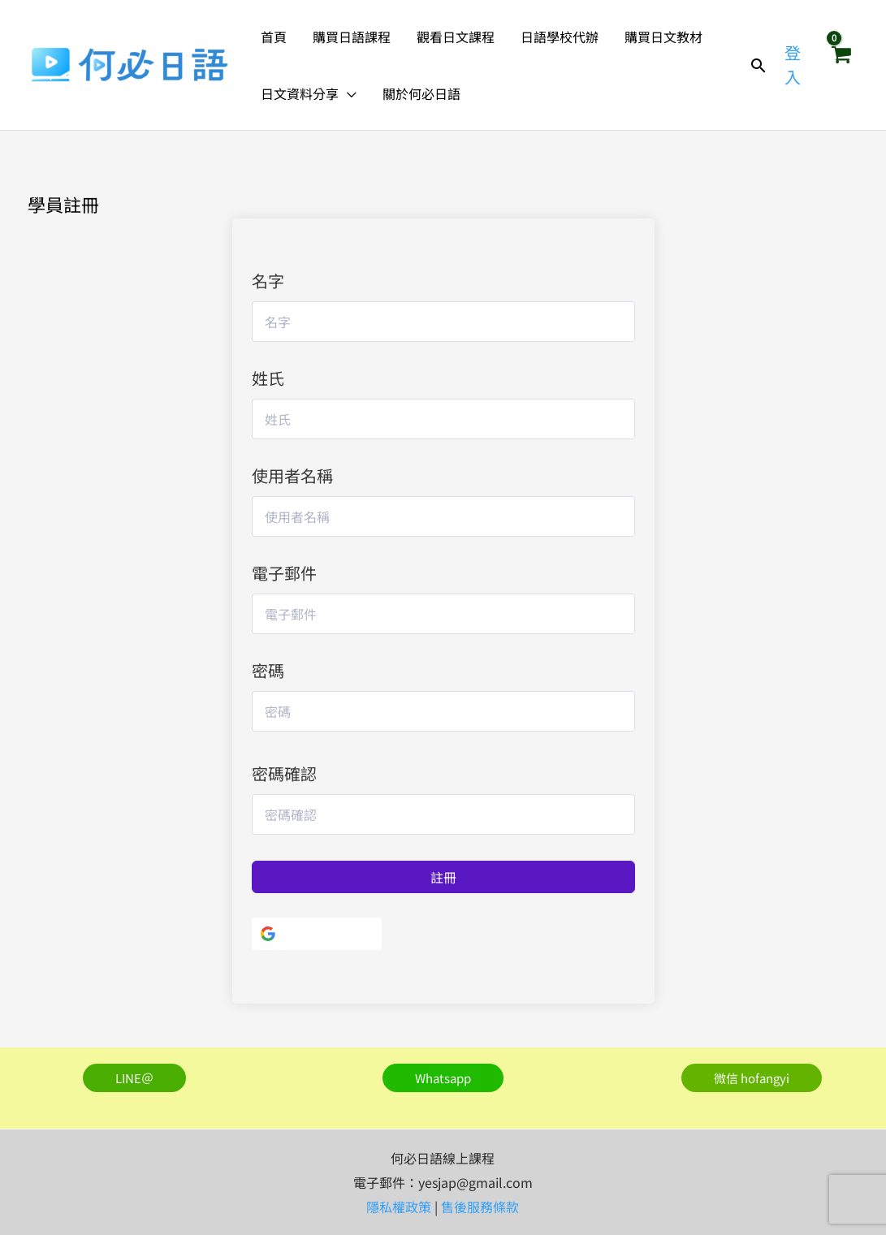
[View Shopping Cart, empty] (840, 65)
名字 (268, 280)
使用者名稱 (292, 475)
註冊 (443, 877)
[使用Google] (317, 934)
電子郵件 (284, 573)
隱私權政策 (398, 1206)
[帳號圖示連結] (795, 65)
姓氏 (268, 378)
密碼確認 (284, 773)
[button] (348, 93)
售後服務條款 (480, 1206)
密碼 (268, 670)
